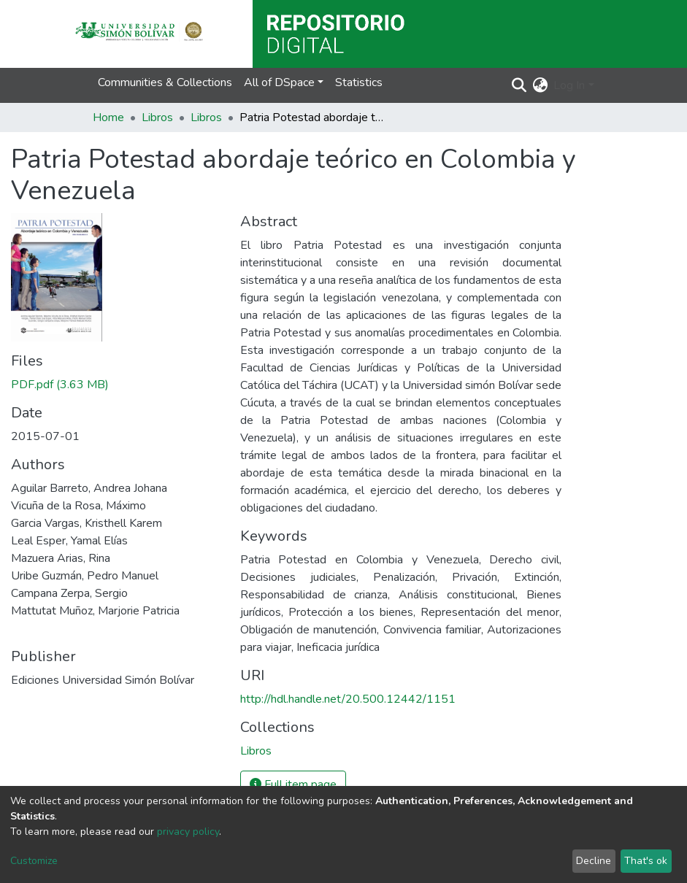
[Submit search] (519, 85)
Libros (157, 117)
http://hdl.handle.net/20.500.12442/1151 (348, 699)
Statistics (359, 82)
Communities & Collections (165, 82)
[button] (540, 85)
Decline (593, 861)
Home (108, 117)
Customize (34, 861)
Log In (569, 85)
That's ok (645, 861)
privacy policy (188, 831)
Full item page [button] (293, 784)
